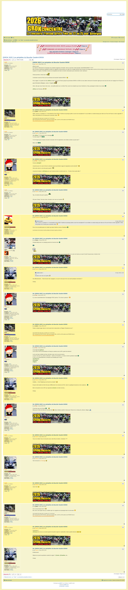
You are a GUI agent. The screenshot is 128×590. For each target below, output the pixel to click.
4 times (11, 317)
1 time (11, 138)
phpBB (60, 583)
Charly (5, 279)
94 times (11, 318)
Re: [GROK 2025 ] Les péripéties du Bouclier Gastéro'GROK (50, 110)
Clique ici (84, 46)
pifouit (36, 111)
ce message (42, 460)
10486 (10, 256)
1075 (10, 65)
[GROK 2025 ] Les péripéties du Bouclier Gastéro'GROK (23, 57)
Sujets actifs (14, 41)
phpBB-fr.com (66, 584)
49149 (10, 177)
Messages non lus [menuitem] (106, 41)
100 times (11, 260)
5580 (10, 229)
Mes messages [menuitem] (121, 41)
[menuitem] (12, 38)
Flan (5, 171)
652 (9, 122)
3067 (10, 394)
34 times (11, 288)
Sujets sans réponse (7, 41)
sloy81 (5, 62)
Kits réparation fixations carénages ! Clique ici (64, 51)
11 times (11, 261)
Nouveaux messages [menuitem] (114, 41)
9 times (11, 341)
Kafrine (5, 249)
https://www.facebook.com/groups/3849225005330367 (43, 120)
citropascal (37, 217)
